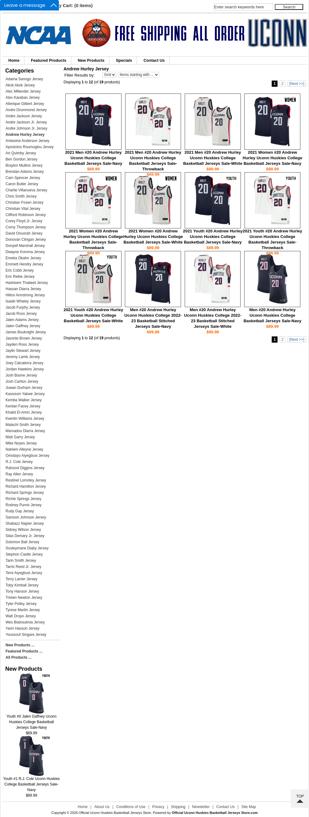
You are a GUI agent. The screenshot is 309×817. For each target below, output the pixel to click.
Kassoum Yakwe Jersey (25, 394)
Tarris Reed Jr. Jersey (23, 567)
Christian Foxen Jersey (24, 202)
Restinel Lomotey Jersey (26, 480)
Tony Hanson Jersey (22, 591)
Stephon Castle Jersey (24, 554)
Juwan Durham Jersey (24, 388)
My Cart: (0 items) (74, 5)
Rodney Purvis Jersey (24, 505)
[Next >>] (296, 83)
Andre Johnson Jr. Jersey (26, 128)
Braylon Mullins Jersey (24, 165)
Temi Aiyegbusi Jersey (24, 573)
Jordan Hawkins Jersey (25, 369)
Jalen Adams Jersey (22, 320)
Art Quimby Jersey (21, 153)
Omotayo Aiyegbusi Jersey (27, 455)
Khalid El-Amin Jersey (24, 412)
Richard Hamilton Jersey (26, 486)
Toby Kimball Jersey (22, 585)
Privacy (158, 807)
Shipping (178, 807)
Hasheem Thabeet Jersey (27, 283)
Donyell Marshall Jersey (25, 246)
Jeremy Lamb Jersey (23, 357)
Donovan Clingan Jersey (26, 239)
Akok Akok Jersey (20, 85)
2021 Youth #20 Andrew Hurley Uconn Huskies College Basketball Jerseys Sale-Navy (212, 236)
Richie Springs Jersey (23, 499)
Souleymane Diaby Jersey (27, 548)
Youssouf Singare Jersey (26, 634)
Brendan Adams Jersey (25, 171)
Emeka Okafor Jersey (23, 258)
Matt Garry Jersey (20, 437)
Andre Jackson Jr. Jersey (26, 122)
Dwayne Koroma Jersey (25, 252)
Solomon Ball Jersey (22, 542)
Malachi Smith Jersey (23, 425)
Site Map (248, 807)
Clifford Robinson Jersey (26, 215)
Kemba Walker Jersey (24, 400)
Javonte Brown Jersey (24, 338)
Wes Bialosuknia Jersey (25, 622)
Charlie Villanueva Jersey (26, 190)
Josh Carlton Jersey (22, 381)
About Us (101, 807)
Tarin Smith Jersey (21, 560)
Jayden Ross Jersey (22, 344)
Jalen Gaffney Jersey (23, 326)
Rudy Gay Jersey (20, 511)
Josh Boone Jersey (21, 375)
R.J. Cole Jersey (19, 462)
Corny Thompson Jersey (26, 227)
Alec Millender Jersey (23, 91)
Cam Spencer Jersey (23, 178)
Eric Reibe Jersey (20, 276)
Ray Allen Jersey (19, 474)
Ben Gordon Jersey (21, 159)
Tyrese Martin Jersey (23, 610)
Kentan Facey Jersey (23, 406)
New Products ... (20, 645)
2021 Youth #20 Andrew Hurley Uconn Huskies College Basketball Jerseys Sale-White (93, 315)
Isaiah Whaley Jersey (23, 301)
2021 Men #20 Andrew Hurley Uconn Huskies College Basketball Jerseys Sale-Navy (93, 158)
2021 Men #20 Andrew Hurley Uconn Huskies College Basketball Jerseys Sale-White (212, 158)
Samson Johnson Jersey (26, 517)
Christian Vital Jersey (23, 208)
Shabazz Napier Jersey (25, 523)
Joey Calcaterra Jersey (24, 363)
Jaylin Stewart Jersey (23, 350)
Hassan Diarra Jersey (23, 289)
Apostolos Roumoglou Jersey (30, 147)
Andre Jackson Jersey (24, 116)
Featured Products (48, 60)
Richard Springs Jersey (25, 492)
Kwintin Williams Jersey (25, 418)
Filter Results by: (79, 75)
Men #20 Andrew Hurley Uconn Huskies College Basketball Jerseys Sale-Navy (272, 315)
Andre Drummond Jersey (26, 110)
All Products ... (18, 657)
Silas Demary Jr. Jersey (25, 536)
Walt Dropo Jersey (21, 616)
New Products (91, 60)
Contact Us (154, 60)
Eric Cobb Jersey (20, 270)
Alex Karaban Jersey (23, 97)
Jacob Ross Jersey (21, 313)
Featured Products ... (24, 651)
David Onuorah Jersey (24, 233)
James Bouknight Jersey (26, 332)
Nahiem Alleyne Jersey (24, 449)
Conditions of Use (131, 807)
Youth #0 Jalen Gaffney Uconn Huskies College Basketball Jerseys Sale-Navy (31, 720)
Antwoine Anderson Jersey (27, 141)
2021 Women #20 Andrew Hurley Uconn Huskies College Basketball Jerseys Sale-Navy (272, 158)
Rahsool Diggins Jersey (25, 468)
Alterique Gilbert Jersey (25, 104)
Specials (124, 60)
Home (13, 60)
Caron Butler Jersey (22, 184)
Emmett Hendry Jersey (24, 264)
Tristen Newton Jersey (24, 597)
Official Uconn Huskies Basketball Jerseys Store (115, 813)
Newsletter (201, 807)
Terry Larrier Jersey (21, 579)
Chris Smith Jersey (21, 196)
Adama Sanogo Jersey (24, 79)
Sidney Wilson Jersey (23, 529)
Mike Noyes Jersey (21, 443)
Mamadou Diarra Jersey (25, 431)
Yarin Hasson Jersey (22, 628)
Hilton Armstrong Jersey (25, 295)
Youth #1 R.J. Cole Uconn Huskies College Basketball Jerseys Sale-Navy (31, 782)
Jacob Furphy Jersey (23, 307)
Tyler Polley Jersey (21, 604)
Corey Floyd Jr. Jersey (24, 221)
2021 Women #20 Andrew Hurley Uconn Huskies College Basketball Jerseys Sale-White (153, 236)
